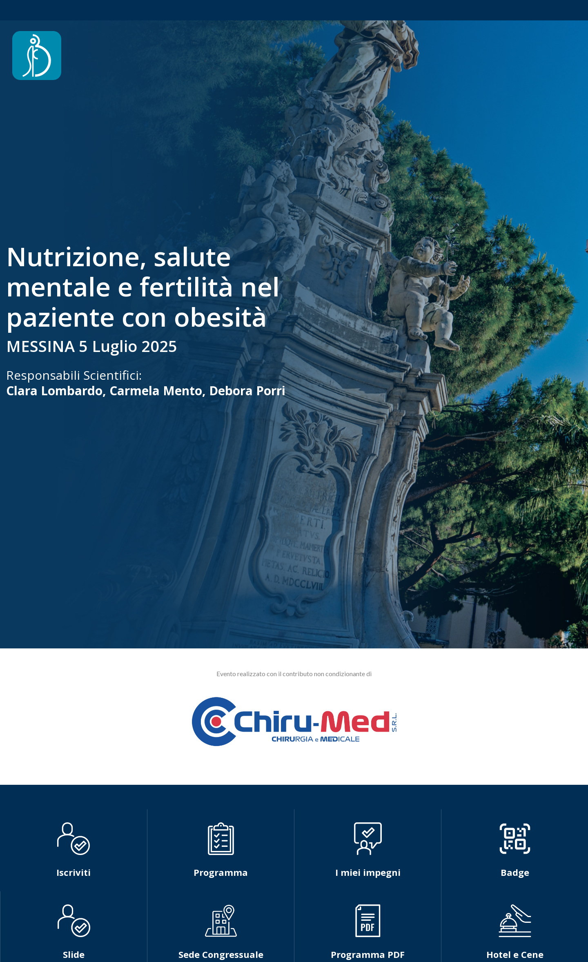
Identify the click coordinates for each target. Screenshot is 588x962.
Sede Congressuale (220, 954)
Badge (515, 872)
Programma (221, 872)
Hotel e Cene (514, 954)
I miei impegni (368, 872)
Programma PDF (368, 954)
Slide (74, 954)
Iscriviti (73, 872)
